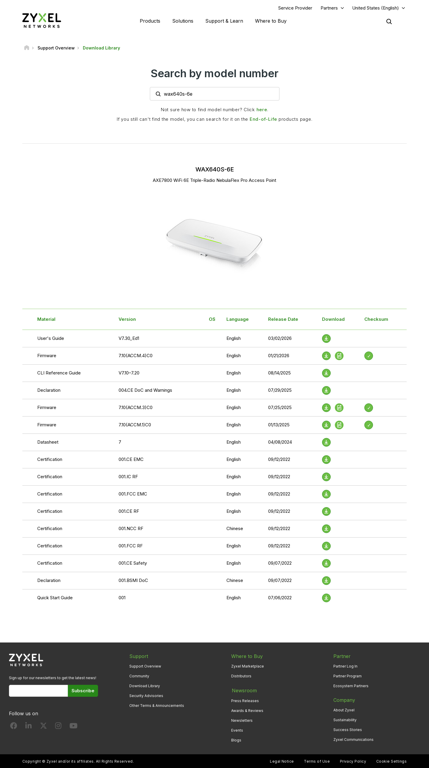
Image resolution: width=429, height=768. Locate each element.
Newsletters (242, 720)
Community (139, 676)
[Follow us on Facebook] (13, 727)
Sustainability (345, 720)
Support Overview (145, 666)
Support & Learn (224, 21)
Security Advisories (146, 696)
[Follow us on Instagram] (58, 727)
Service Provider (295, 8)
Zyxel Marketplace (247, 666)
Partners (329, 8)
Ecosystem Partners (351, 686)
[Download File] (326, 338)
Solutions (182, 21)
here (262, 110)
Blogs (236, 740)
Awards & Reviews (247, 710)
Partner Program (347, 676)
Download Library (144, 686)
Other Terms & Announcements (156, 706)
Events (237, 730)
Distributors (241, 676)
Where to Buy (271, 21)
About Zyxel (344, 710)
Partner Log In (345, 666)
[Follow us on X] (43, 727)
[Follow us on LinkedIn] (28, 727)
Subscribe (83, 690)
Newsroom (243, 690)
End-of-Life (263, 119)
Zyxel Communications (353, 740)
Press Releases (245, 700)
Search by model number (215, 73)
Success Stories (347, 730)
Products (150, 21)
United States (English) (375, 8)
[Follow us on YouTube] (73, 727)
